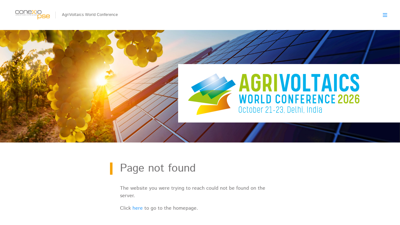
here (137, 208)
